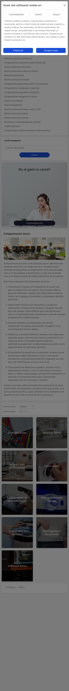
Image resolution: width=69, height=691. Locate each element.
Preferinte (18, 50)
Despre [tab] (56, 14)
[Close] (64, 5)
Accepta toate (51, 50)
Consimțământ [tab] (16, 14)
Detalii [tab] (38, 14)
